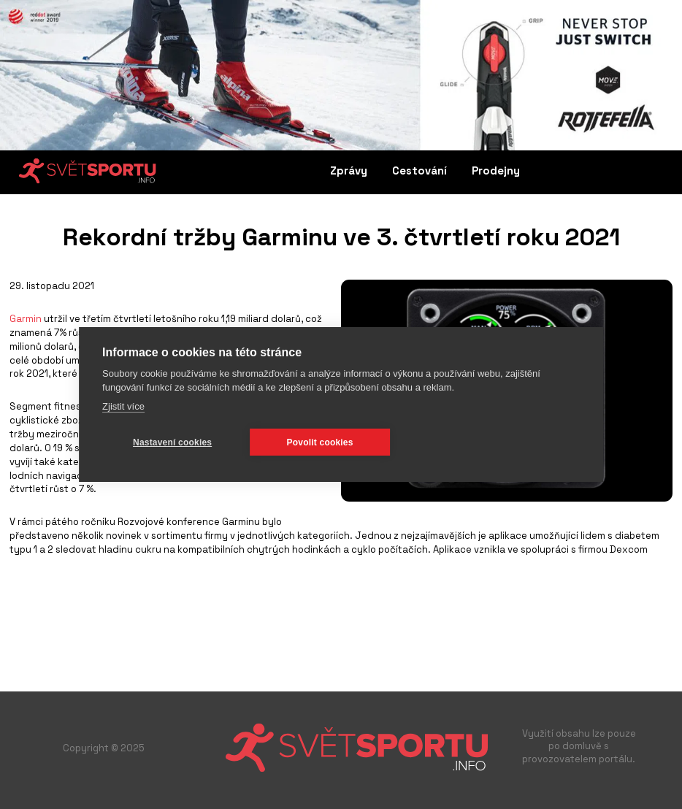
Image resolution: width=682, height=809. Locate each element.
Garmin (25, 319)
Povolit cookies (320, 442)
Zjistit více (123, 406)
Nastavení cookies (172, 442)
